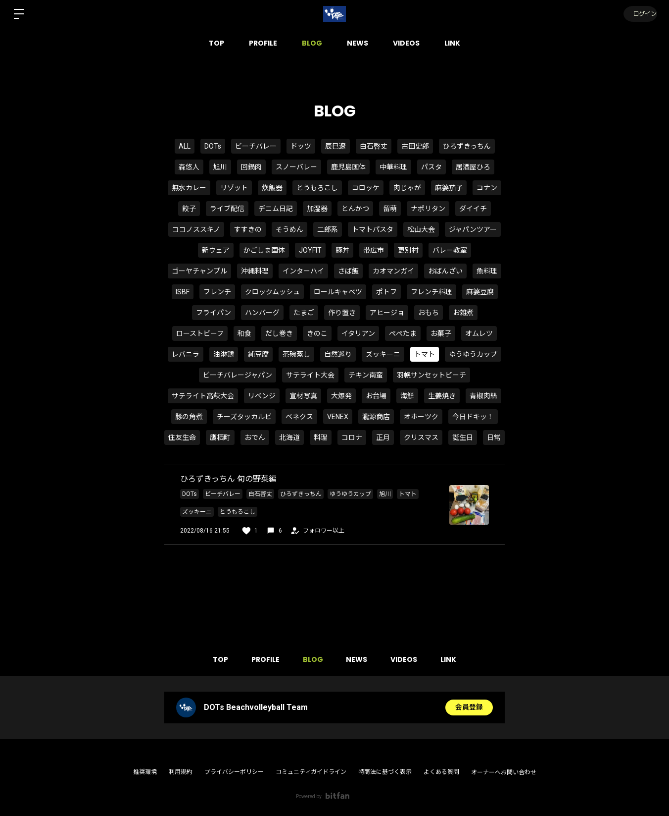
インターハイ (303, 271)
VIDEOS (406, 43)
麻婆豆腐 (480, 292)
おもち (428, 313)
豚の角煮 (189, 417)
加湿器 (317, 209)
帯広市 (373, 250)
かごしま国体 (264, 250)
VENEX (337, 417)
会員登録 (469, 707)
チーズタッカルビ (244, 417)
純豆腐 (258, 354)
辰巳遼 (335, 146)
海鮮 (407, 396)
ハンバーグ (262, 313)
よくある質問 (441, 771)
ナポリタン (428, 209)
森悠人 (189, 167)
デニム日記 (275, 209)
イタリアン (358, 333)
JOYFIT (310, 250)
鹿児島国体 (348, 167)
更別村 (408, 250)
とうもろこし (317, 188)
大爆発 (341, 396)
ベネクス (299, 417)
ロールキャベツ (338, 292)
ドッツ (300, 146)
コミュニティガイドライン (311, 771)
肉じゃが (407, 188)
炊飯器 (272, 188)
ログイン (639, 13)
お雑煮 (463, 313)
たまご (303, 313)
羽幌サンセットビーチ (431, 375)
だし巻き (279, 333)
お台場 (376, 396)
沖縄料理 (255, 271)
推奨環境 (145, 771)
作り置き (342, 313)
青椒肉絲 (483, 396)
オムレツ (479, 333)
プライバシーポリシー (234, 771)
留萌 (390, 209)
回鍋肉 (251, 167)
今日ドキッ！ (473, 417)
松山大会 (421, 229)
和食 (244, 333)
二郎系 (327, 229)
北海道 (289, 437)
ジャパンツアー (473, 229)
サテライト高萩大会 (203, 396)
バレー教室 (449, 250)
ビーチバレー (256, 146)
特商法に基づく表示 (385, 771)
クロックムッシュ (272, 292)
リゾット (234, 188)
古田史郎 (415, 146)
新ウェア (216, 250)
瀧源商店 (376, 417)
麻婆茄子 (449, 188)
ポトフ (386, 292)
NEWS (357, 43)
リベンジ (262, 396)
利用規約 (180, 771)
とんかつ (355, 209)
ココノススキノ (196, 229)
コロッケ (366, 188)
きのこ (317, 333)
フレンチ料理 (431, 292)
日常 (494, 437)
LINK (452, 43)
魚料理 (487, 271)
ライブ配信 (227, 209)
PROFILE (263, 43)
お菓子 (440, 333)
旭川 (220, 167)
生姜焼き (442, 396)
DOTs (212, 146)
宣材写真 (303, 396)
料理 (321, 437)
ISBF (183, 292)
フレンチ (217, 292)
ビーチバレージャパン (237, 375)
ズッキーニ (383, 354)
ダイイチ (473, 209)
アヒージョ (387, 313)
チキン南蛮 (365, 375)
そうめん (289, 229)
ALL (185, 146)
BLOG (312, 43)
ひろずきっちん (467, 146)
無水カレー (189, 188)
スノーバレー (296, 167)
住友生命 (182, 437)
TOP (216, 43)
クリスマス (421, 437)
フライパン (213, 313)
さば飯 (348, 271)
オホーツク (421, 417)
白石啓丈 (373, 146)
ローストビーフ (200, 333)
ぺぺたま (403, 333)
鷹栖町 (220, 437)
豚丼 (342, 250)
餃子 (189, 209)
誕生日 (462, 437)
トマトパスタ (372, 229)
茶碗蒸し (296, 354)
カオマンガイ (393, 271)
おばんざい (445, 271)
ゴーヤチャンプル (199, 271)
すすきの (248, 229)
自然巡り (338, 354)
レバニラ (185, 354)
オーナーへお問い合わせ (503, 772)
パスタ (431, 167)
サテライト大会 (310, 375)
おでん (254, 437)
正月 (383, 437)
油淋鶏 (223, 354)
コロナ (351, 437)
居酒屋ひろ (473, 167)
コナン (487, 188)
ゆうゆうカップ (473, 354)
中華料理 (393, 167)
